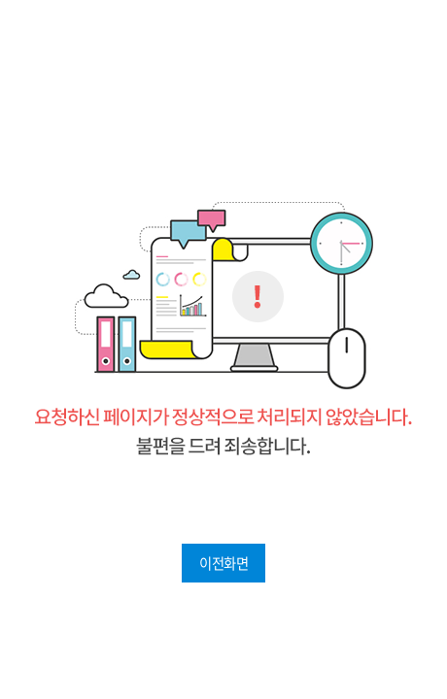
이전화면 (223, 563)
